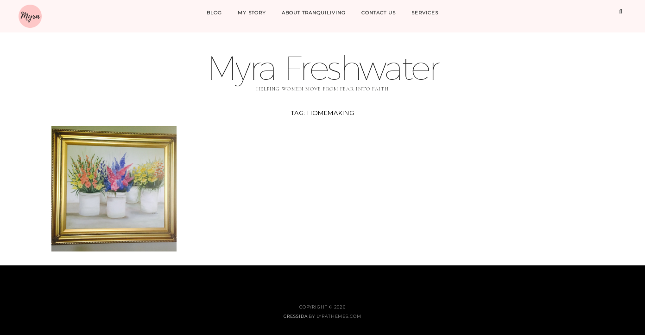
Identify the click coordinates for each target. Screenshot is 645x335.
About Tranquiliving (314, 13)
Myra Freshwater (322, 67)
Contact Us (378, 13)
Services (424, 13)
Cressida (295, 316)
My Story (252, 13)
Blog (214, 13)
